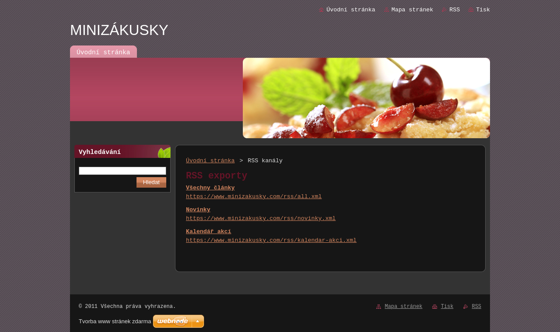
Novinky (198, 209)
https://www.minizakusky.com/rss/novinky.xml (261, 218)
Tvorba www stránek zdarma (115, 321)
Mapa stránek (413, 10)
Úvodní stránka (350, 10)
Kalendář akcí (208, 231)
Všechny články (210, 188)
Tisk (483, 10)
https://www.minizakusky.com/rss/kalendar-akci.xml (271, 240)
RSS (454, 10)
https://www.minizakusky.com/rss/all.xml (254, 196)
